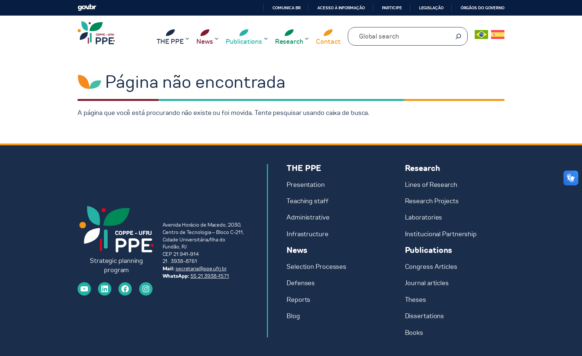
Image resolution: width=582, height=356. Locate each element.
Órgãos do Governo (482, 7)
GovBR (87, 7)
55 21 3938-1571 (209, 276)
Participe (392, 7)
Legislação (431, 7)
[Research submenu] (307, 38)
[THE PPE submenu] (187, 38)
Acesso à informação (340, 7)
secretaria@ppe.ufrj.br (201, 268)
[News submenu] (217, 38)
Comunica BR (286, 7)
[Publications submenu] (266, 38)
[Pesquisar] (458, 36)
